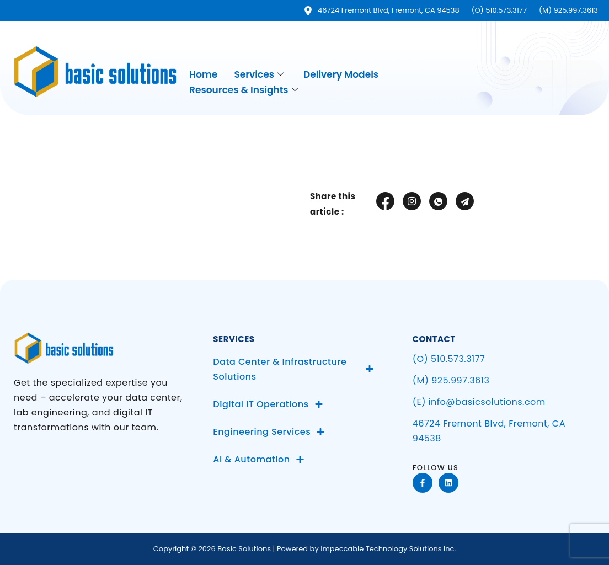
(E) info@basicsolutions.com (479, 402)
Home (203, 74)
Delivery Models (340, 74)
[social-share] (385, 201)
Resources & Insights (243, 89)
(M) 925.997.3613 (451, 380)
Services (259, 74)
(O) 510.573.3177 (449, 359)
